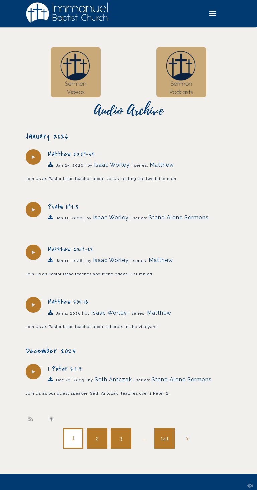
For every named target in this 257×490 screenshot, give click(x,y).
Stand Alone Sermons (179, 217)
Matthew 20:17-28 (70, 249)
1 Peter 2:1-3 (65, 369)
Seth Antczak (113, 379)
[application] (33, 157)
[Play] (33, 157)
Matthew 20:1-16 (68, 302)
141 (165, 438)
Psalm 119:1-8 (63, 207)
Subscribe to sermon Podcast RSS (32, 418)
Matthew (162, 165)
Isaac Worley (112, 165)
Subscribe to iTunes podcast (52, 419)
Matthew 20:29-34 (71, 154)
